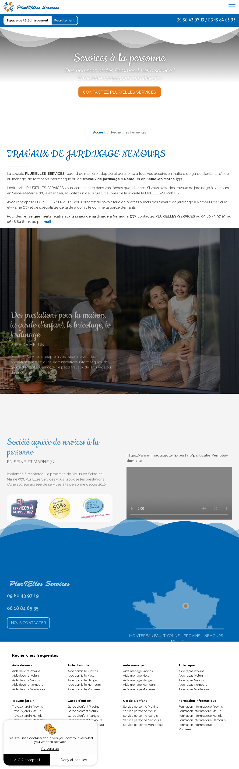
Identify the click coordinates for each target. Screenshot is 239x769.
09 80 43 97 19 (190, 20)
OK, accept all (27, 760)
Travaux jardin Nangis (27, 715)
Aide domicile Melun (82, 675)
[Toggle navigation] (232, 7)
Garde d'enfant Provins (83, 706)
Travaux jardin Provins (27, 706)
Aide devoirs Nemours (27, 684)
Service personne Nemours (142, 720)
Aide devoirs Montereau (28, 689)
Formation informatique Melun (200, 711)
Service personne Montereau (143, 725)
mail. (48, 222)
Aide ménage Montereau (140, 689)
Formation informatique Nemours (202, 720)
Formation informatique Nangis (200, 715)
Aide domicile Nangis (82, 680)
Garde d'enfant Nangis (83, 715)
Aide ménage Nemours (139, 684)
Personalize (50, 748)
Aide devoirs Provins (26, 671)
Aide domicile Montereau (85, 689)
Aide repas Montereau (194, 689)
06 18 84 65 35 (221, 20)
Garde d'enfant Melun (83, 711)
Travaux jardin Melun (26, 711)
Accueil (99, 132)
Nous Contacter (28, 646)
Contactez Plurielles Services (119, 92)
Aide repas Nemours (193, 684)
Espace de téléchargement (27, 20)
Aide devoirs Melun (25, 675)
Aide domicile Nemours (84, 684)
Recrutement (64, 20)
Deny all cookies (73, 760)
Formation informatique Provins (201, 706)
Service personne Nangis (140, 715)
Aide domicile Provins (83, 671)
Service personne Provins (140, 706)
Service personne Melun (140, 711)
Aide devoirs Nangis (26, 680)
